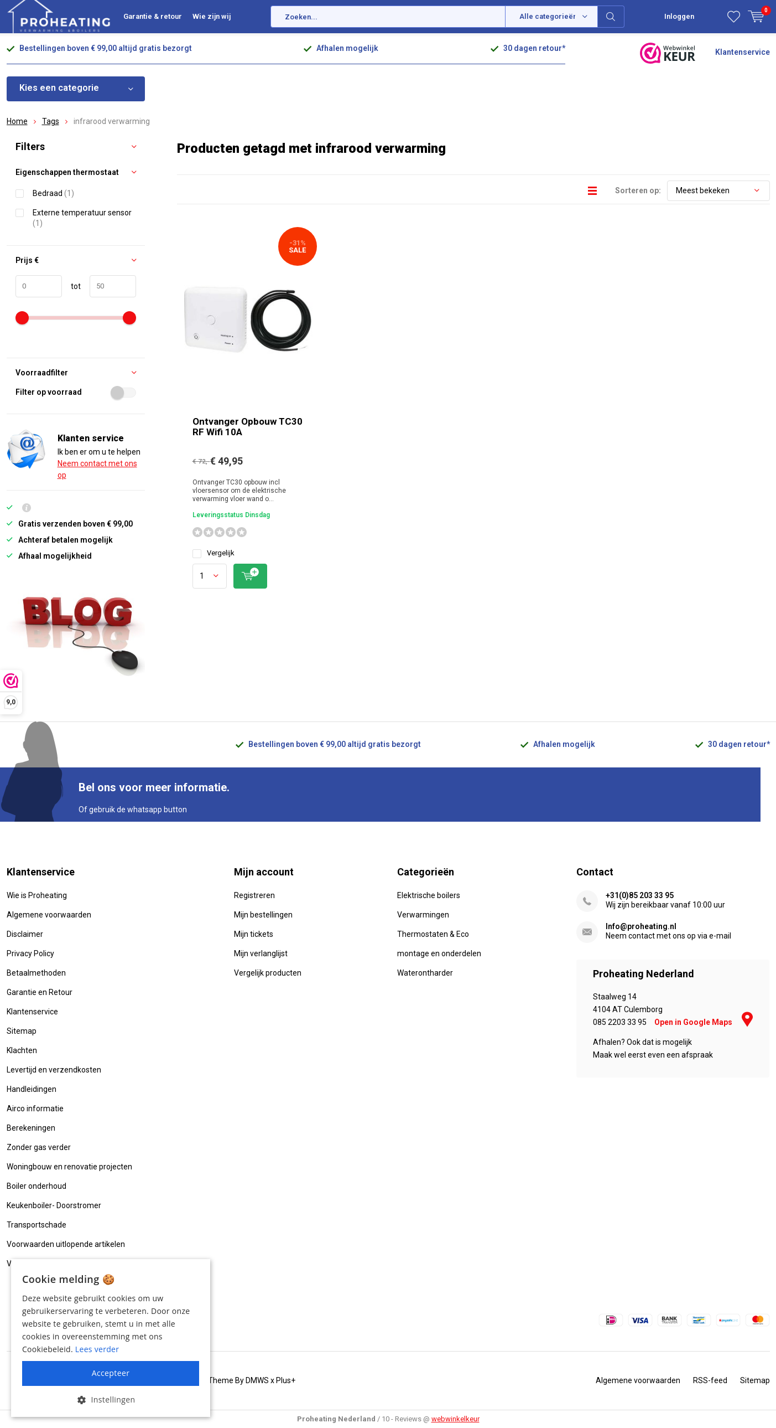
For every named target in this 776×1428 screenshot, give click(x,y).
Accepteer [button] (111, 1373)
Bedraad (53, 193)
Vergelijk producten (267, 972)
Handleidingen (31, 1089)
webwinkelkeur (455, 1419)
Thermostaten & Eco (433, 934)
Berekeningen (31, 1127)
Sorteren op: (638, 190)
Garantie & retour (152, 16)
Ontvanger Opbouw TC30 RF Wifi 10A (247, 427)
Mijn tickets (253, 934)
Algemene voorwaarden (49, 914)
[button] (110, 1399)
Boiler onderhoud (36, 1186)
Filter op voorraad (75, 392)
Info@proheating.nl (641, 926)
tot (71, 286)
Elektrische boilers (428, 895)
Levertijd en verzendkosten (54, 1069)
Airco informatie (35, 1108)
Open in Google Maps (703, 1022)
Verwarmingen (423, 914)
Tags (50, 121)
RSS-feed (710, 1380)
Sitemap (22, 1031)
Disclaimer (25, 934)
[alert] (110, 1338)
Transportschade (36, 1224)
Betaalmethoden (36, 972)
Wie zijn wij (211, 16)
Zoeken (611, 17)
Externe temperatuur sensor (82, 218)
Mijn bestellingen (263, 914)
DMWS (257, 1380)
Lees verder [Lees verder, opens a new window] (97, 1349)
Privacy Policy (30, 953)
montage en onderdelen (439, 953)
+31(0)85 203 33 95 (640, 895)
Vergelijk (213, 553)
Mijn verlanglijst (261, 953)
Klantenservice (742, 52)
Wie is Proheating (37, 895)
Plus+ (285, 1380)
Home (17, 121)
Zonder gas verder (39, 1147)
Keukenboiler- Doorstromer (54, 1205)
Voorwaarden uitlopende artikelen (66, 1244)
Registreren (254, 895)
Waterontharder (425, 972)
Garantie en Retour (39, 992)
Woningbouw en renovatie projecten (69, 1166)
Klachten (22, 1050)
